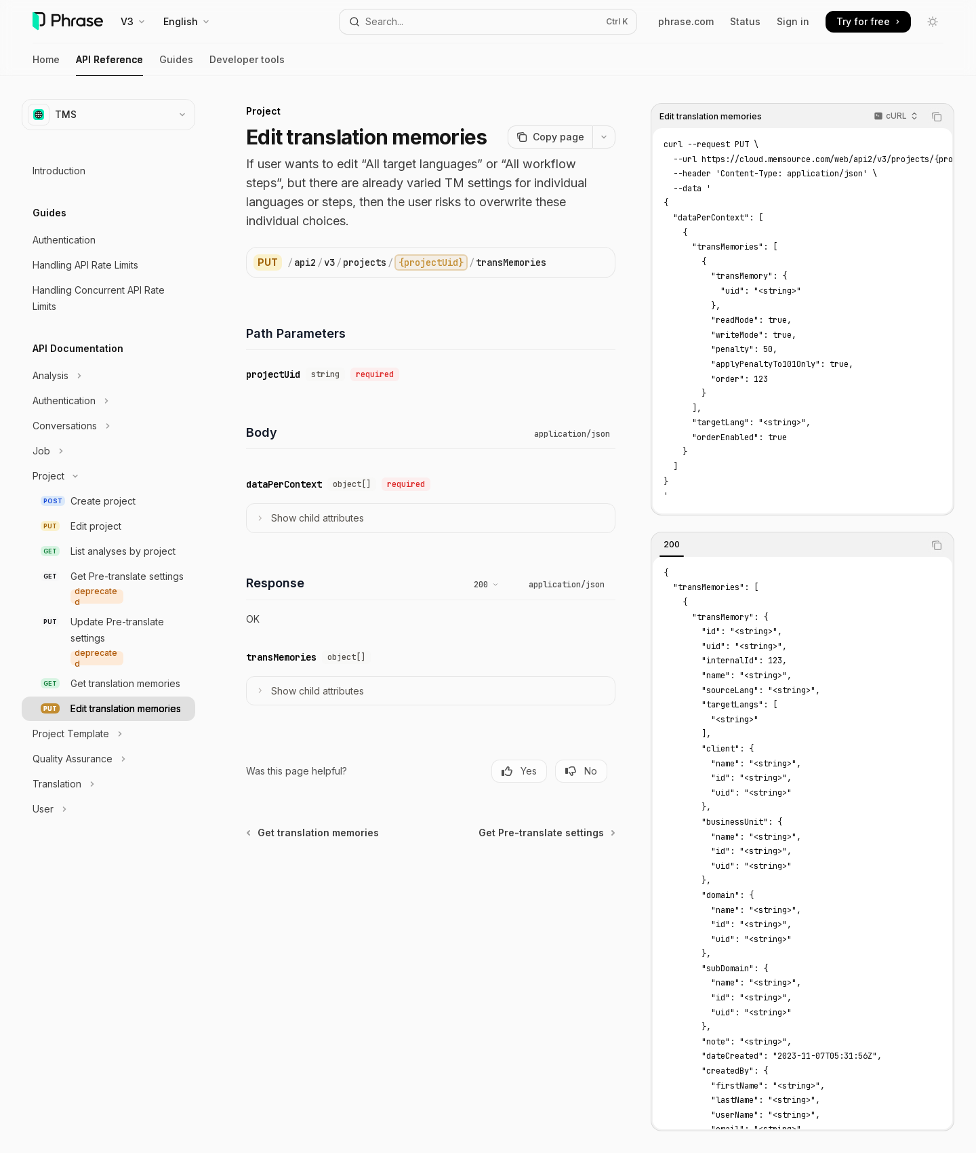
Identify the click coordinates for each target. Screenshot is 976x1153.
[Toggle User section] (108, 809)
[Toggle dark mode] (932, 22)
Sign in (793, 21)
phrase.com (686, 21)
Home (46, 65)
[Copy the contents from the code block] (937, 116)
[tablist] (787, 545)
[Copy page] (550, 137)
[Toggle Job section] (108, 451)
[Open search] (488, 21)
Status (745, 21)
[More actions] (603, 137)
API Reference (109, 65)
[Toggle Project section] (108, 476)
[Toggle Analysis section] (108, 376)
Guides (176, 65)
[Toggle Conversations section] (108, 426)
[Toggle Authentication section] (108, 401)
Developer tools (247, 65)
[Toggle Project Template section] (108, 734)
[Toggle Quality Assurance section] (108, 759)
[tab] (671, 544)
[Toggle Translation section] (108, 784)
